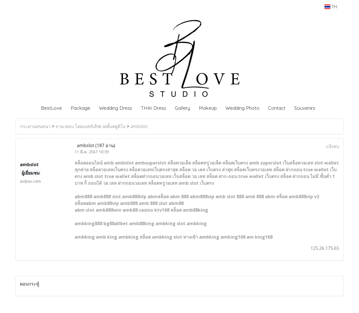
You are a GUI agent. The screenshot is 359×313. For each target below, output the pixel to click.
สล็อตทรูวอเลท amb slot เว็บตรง (181, 183)
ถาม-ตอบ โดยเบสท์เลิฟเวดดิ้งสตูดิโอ (91, 126)
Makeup (208, 108)
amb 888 (254, 196)
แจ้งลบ (332, 146)
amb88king (195, 210)
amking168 (232, 237)
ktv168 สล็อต (168, 210)
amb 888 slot (153, 203)
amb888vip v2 (304, 196)
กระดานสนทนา (35, 126)
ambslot (139, 126)
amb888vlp (134, 196)
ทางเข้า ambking (201, 237)
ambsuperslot (150, 163)
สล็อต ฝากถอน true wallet (301, 169)
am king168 (260, 237)
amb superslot (265, 163)
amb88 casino (138, 210)
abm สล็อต (276, 196)
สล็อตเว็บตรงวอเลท (253, 169)
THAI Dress (153, 108)
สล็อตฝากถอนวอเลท (151, 176)
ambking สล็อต (134, 237)
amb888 (129, 203)
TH (331, 7)
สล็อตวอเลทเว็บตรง (109, 169)
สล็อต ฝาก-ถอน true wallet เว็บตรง (242, 176)
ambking (85, 237)
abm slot (85, 210)
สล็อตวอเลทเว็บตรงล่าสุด (153, 169)
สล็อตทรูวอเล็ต (206, 163)
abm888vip (202, 196)
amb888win (108, 210)
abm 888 (179, 196)
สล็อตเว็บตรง (235, 163)
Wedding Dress (115, 108)
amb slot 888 (229, 196)
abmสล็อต (158, 196)
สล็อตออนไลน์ (89, 163)
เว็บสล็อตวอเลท (298, 163)
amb (109, 163)
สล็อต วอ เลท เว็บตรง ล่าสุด (206, 169)
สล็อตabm (85, 203)
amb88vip (108, 203)
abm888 (83, 196)
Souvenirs (304, 108)
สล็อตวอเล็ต (179, 163)
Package (80, 108)
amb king (106, 237)
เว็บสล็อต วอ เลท (188, 176)
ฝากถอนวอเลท (132, 183)
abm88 (176, 203)
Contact (277, 108)
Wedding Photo (242, 108)
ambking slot (167, 237)
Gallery (182, 108)
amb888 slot (107, 196)
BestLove (51, 108)
